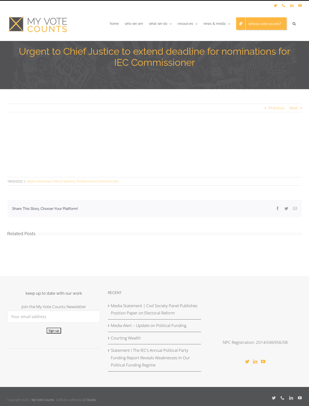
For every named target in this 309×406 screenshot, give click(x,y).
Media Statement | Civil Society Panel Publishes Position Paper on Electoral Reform (154, 309)
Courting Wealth (126, 338)
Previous (277, 108)
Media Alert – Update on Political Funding (148, 325)
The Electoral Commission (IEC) (97, 181)
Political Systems (63, 181)
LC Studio (89, 400)
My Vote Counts (43, 400)
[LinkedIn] (255, 361)
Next (293, 108)
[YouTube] (263, 361)
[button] (294, 23)
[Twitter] (247, 361)
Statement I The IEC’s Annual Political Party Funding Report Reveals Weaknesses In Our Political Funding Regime (150, 357)
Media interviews (38, 181)
